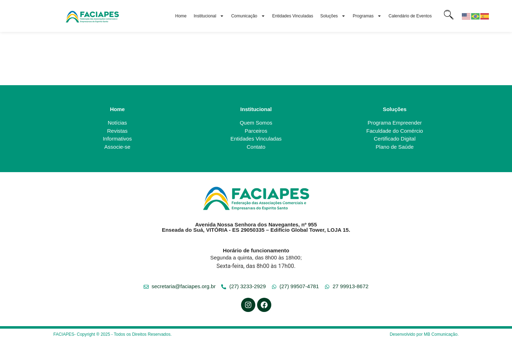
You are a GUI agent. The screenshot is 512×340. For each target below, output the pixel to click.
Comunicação (248, 16)
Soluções (333, 16)
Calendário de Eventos (410, 15)
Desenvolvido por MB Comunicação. (424, 334)
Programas (367, 16)
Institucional (209, 16)
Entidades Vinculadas (292, 15)
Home (181, 15)
